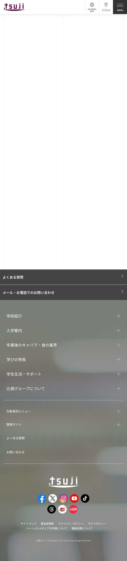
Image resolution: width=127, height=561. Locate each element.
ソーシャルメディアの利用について (46, 528)
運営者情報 (47, 523)
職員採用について (82, 528)
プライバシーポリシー (71, 523)
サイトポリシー (97, 523)
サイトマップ (28, 523)
